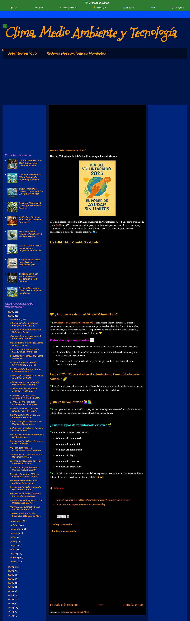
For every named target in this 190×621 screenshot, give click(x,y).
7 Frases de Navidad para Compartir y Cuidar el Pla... (24, 403)
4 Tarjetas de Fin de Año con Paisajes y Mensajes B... (24, 324)
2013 (10, 611)
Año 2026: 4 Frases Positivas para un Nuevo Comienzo (24, 350)
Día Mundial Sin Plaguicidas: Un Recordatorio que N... (26, 501)
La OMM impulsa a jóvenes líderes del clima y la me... (24, 363)
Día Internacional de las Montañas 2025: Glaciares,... (27, 435)
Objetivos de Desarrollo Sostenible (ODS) (75, 323)
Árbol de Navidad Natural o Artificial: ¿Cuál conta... (23, 389)
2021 (10, 579)
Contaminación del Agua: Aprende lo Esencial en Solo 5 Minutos (28, 278)
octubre (15, 525)
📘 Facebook (128, 7)
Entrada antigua (133, 604)
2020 (10, 583)
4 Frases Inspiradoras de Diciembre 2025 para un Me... (25, 514)
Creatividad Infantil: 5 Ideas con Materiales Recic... (25, 330)
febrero (14, 557)
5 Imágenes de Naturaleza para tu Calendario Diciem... (26, 455)
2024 (10, 567)
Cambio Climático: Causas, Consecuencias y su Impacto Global (31, 191)
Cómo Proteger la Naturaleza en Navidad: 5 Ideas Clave (26, 422)
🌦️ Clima (39, 7)
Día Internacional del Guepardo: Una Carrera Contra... (26, 488)
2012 (10, 615)
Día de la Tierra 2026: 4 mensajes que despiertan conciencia (30, 248)
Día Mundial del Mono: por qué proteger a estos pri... (25, 416)
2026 (10, 312)
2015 (10, 603)
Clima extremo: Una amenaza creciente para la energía (24, 383)
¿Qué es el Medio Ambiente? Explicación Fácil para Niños (30, 233)
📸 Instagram (178, 7)
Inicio (100, 604)
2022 (10, 575)
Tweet (4, 50)
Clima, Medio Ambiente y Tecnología (90, 33)
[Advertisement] (86, 82)
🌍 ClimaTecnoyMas (97, 3)
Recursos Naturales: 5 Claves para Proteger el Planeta (30, 205)
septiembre (16, 529)
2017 (10, 595)
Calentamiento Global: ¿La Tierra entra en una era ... (26, 344)
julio (13, 537)
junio (13, 541)
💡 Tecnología (99, 7)
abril (13, 549)
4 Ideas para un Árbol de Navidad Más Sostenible (26, 429)
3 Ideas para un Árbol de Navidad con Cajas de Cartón (26, 376)
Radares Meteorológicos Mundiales (76, 53)
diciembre (16, 319)
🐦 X (153, 7)
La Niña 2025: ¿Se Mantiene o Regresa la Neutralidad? (24, 468)
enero (14, 561)
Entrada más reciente (64, 604)
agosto (14, 533)
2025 (10, 316)
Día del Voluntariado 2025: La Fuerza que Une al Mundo (24, 475)
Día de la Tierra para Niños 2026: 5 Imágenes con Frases (31, 290)
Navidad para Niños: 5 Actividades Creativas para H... (26, 449)
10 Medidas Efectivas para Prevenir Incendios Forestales (31, 219)
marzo (14, 553)
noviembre (16, 521)
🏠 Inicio (14, 7)
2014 (10, 607)
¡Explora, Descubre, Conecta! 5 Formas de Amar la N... (25, 337)
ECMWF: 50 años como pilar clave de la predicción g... (24, 409)
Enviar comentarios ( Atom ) (76, 612)
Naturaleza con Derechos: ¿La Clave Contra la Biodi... (25, 508)
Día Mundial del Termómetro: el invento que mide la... (25, 370)
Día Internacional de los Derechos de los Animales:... (27, 442)
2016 (10, 599)
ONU (58, 225)
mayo (14, 545)
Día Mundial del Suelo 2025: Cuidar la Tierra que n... (24, 481)
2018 (10, 591)
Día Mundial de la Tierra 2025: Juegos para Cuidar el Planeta (30, 163)
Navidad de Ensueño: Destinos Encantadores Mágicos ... (25, 494)
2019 (10, 587)
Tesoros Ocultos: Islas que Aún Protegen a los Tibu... (25, 462)
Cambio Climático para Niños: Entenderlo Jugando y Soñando (30, 177)
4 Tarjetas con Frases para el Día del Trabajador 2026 (29, 262)
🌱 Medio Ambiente (68, 7)
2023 (10, 571)
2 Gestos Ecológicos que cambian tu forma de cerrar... (25, 396)
